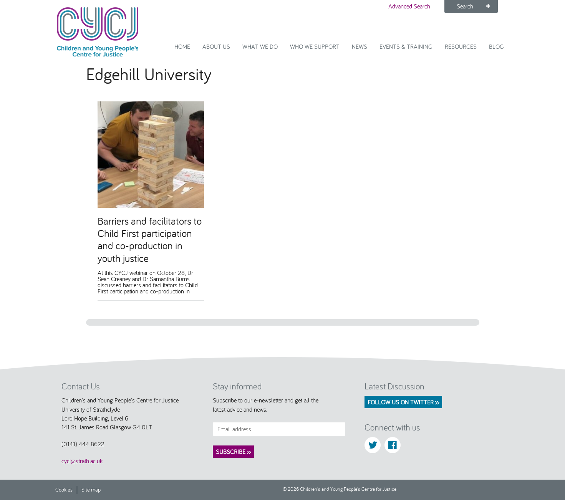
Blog (496, 46)
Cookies (64, 489)
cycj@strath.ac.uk (82, 461)
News (359, 46)
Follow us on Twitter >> (403, 402)
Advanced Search (409, 6)
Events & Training (405, 46)
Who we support (315, 46)
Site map (91, 489)
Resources (461, 46)
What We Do (260, 46)
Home (182, 46)
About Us (216, 46)
